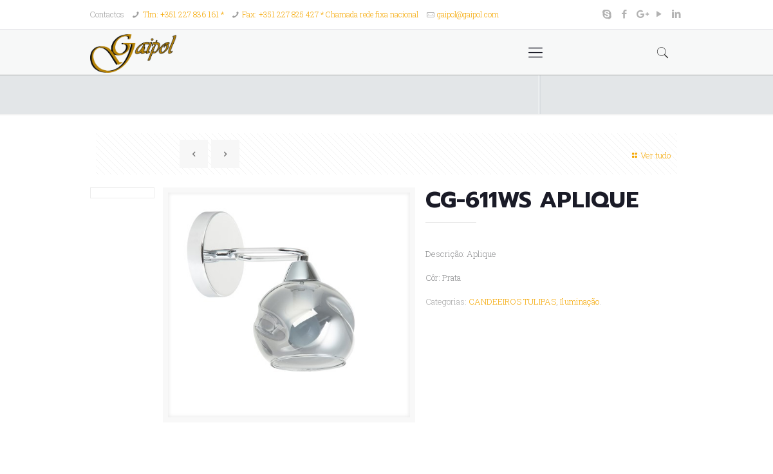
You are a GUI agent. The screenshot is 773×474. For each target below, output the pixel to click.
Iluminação (579, 301)
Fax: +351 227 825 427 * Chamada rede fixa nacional (330, 14)
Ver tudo (650, 155)
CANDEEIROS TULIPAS (512, 301)
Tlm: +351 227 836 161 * (183, 14)
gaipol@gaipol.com (468, 14)
